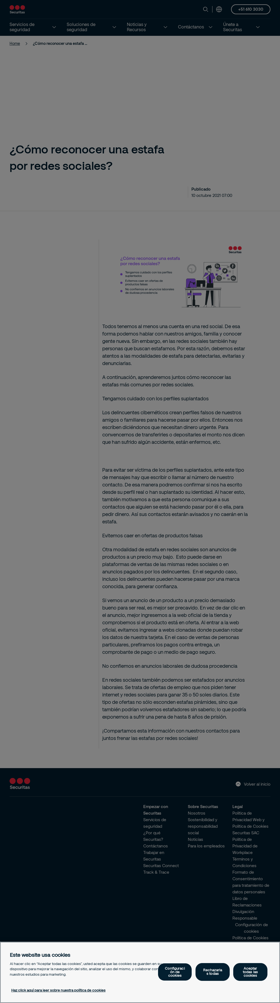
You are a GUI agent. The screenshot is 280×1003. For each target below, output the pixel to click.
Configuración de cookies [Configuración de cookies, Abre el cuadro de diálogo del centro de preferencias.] (175, 972)
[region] (140, 972)
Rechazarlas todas (212, 972)
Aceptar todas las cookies (250, 972)
